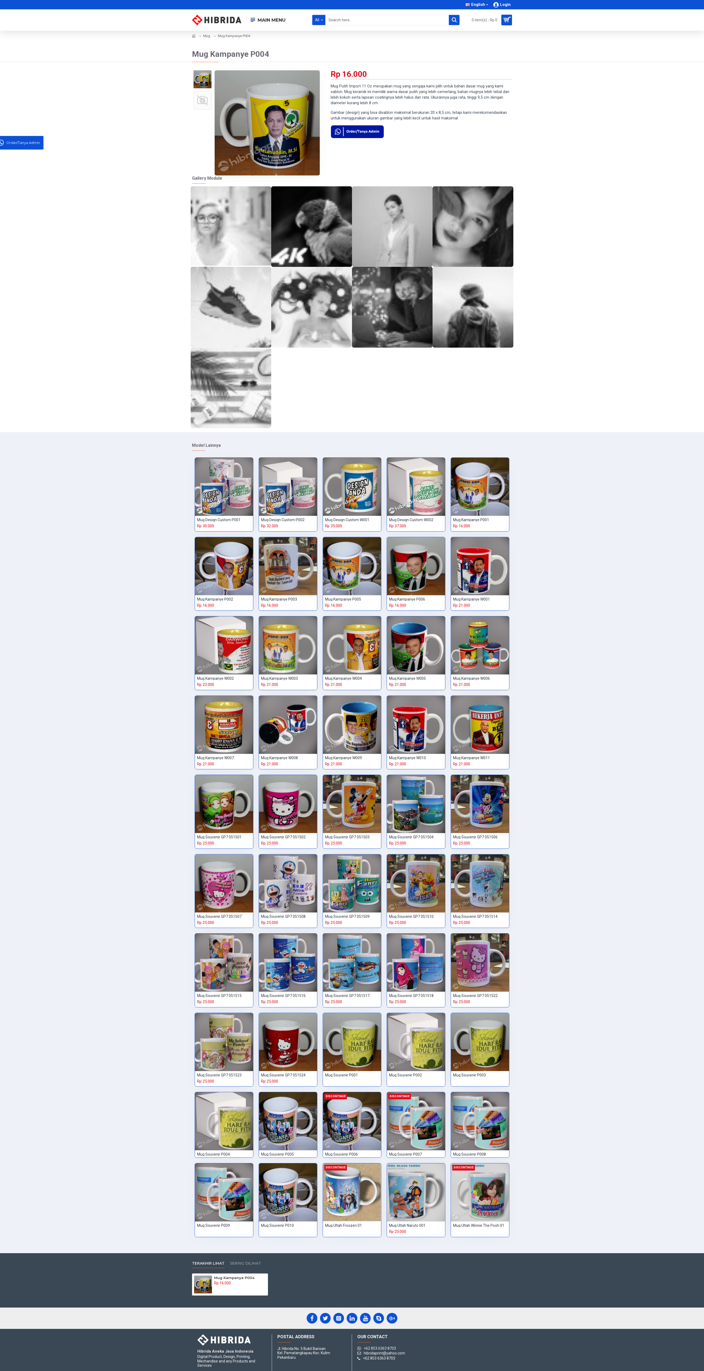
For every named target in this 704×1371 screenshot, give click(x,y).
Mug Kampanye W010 (407, 758)
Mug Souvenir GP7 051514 (475, 916)
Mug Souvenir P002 (405, 1075)
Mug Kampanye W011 (471, 758)
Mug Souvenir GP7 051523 (219, 1075)
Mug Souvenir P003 (469, 1075)
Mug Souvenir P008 (469, 1154)
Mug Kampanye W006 (471, 678)
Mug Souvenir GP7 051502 (283, 837)
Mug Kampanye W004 (343, 678)
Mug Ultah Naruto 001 (407, 1225)
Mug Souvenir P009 (213, 1225)
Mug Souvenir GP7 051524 (283, 1075)
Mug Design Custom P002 (283, 520)
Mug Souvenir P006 (341, 1154)
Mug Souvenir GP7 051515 (219, 996)
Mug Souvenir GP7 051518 (411, 996)
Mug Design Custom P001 (219, 520)
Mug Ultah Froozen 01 (343, 1225)
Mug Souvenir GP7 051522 (475, 996)
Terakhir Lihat (208, 1263)
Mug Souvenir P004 (213, 1154)
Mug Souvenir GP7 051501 (219, 837)
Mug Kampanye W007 (215, 758)
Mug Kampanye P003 (279, 599)
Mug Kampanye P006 (407, 599)
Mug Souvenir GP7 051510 (411, 916)
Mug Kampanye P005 (343, 599)
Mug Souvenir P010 (277, 1225)
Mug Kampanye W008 (279, 758)
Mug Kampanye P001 (471, 520)
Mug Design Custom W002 (411, 520)
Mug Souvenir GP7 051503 (347, 837)
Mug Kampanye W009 (343, 758)
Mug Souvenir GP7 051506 (475, 837)
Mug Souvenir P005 (277, 1154)
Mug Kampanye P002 (215, 599)
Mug (206, 36)
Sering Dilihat (245, 1263)
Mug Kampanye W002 (215, 678)
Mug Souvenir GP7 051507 (219, 916)
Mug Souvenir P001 (341, 1075)
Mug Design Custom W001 (347, 520)
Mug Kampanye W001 (471, 599)
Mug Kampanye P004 (234, 1278)
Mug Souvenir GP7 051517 (347, 996)
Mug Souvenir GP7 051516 (283, 996)
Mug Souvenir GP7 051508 (283, 916)
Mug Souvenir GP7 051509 (347, 916)
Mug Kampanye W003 (279, 678)
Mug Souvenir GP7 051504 (411, 837)
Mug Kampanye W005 (407, 678)
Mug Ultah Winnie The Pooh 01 (478, 1225)
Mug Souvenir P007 (405, 1154)
